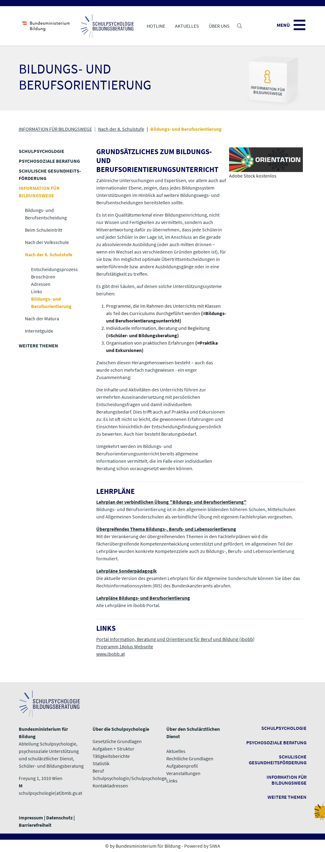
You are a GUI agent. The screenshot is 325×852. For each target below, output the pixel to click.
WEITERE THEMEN (38, 345)
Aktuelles (187, 26)
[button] (239, 26)
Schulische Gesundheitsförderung (278, 760)
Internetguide (39, 331)
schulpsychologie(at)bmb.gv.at (50, 793)
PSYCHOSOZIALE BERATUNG (49, 161)
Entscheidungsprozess (54, 269)
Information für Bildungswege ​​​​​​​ (287, 780)
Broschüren (43, 277)
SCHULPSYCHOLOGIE (41, 151)
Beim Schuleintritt (43, 230)
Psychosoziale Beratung (276, 742)
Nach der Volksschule (47, 242)
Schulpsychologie (284, 728)
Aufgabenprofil (182, 766)
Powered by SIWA (202, 846)
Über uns (219, 26)
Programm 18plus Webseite (124, 646)
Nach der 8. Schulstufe (121, 129)
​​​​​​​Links (171, 781)
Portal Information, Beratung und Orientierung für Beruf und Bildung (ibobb (174, 639)
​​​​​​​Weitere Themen (287, 797)
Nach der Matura (42, 318)
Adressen (40, 284)
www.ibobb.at (110, 654)
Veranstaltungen (183, 773)
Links (36, 291)
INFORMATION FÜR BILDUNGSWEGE (55, 129)
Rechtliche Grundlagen (189, 758)
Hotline (156, 26)
